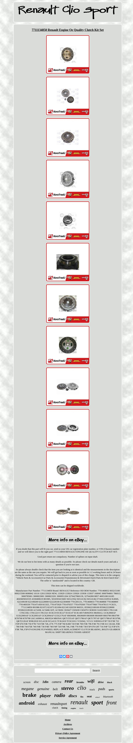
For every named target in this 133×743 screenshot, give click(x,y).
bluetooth (108, 696)
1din (45, 682)
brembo (80, 682)
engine (73, 708)
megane (27, 689)
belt (55, 689)
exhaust (42, 704)
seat (89, 696)
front (112, 703)
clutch (55, 707)
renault (79, 702)
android (26, 703)
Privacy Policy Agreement (67, 733)
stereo (67, 688)
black (109, 682)
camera (56, 682)
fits (81, 696)
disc (36, 682)
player (45, 695)
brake (29, 695)
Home (67, 719)
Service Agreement (68, 737)
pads (101, 689)
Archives (68, 724)
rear (69, 681)
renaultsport (58, 704)
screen (26, 682)
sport (97, 702)
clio (81, 688)
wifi (90, 681)
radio (59, 695)
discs (73, 696)
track (92, 689)
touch (81, 708)
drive (101, 682)
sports (111, 689)
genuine (43, 689)
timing (64, 708)
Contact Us (67, 728)
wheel (97, 697)
